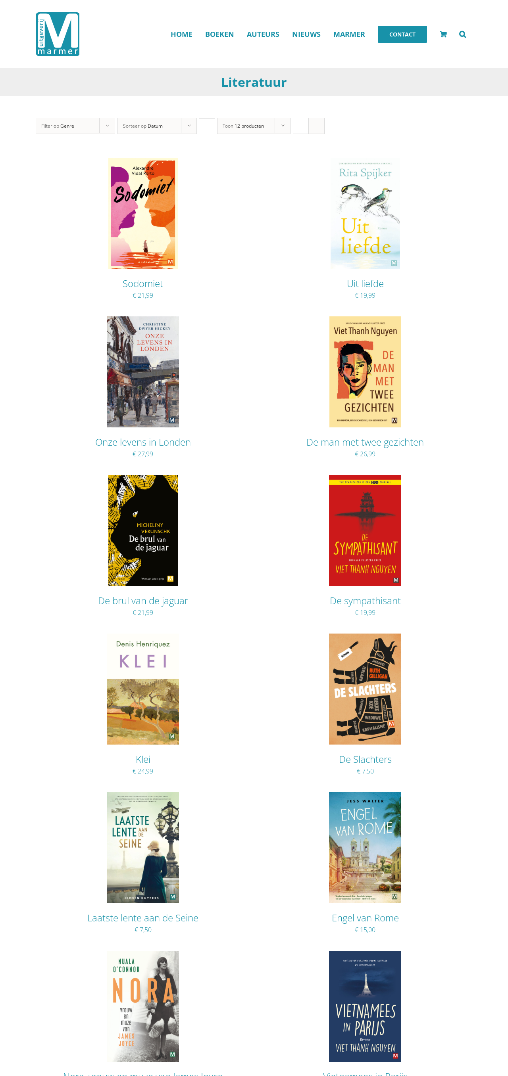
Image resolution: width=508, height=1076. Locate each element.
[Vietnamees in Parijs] (365, 956)
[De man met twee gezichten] (365, 321)
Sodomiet (143, 283)
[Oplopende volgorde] (207, 118)
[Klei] (143, 638)
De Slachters (365, 759)
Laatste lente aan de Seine (142, 917)
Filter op (57, 126)
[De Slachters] (365, 638)
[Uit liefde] (365, 163)
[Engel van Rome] (365, 797)
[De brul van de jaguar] (143, 480)
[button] (462, 34)
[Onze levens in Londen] (143, 321)
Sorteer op (143, 126)
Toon (243, 126)
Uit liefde (365, 283)
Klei (143, 759)
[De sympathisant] (365, 480)
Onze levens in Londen (143, 441)
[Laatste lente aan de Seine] (143, 797)
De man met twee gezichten (365, 441)
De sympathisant (365, 600)
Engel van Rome (365, 917)
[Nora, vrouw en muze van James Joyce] (143, 956)
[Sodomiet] (143, 163)
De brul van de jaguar (143, 600)
